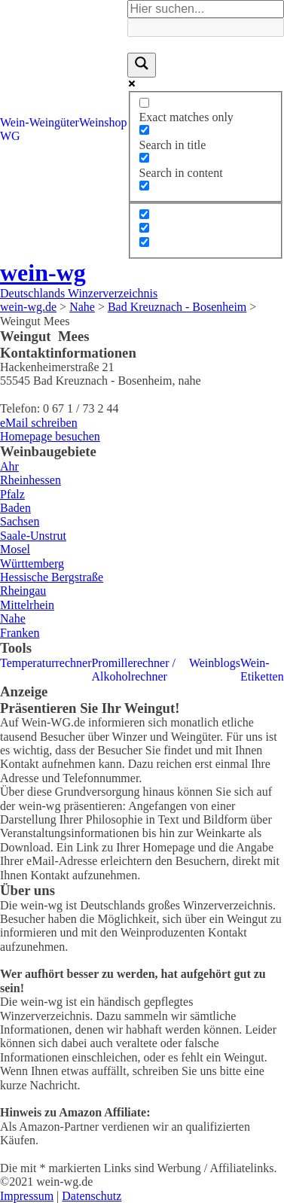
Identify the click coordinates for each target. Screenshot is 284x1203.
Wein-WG (14, 129)
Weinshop (103, 122)
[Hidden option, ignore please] (144, 214)
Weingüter (54, 122)
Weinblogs (214, 662)
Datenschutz (91, 1195)
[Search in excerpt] (144, 185)
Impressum (26, 1195)
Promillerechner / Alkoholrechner (133, 669)
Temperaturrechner (45, 662)
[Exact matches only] (144, 103)
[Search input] (205, 9)
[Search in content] (144, 158)
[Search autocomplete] (205, 27)
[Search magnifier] (141, 65)
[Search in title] (144, 130)
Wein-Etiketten (262, 669)
